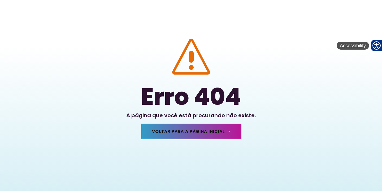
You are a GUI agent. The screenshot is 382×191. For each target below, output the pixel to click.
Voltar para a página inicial (188, 131)
